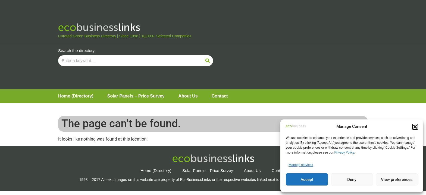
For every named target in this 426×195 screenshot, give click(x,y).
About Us (188, 96)
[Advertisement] (290, 45)
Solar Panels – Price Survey (136, 96)
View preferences (396, 179)
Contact (220, 96)
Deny (351, 179)
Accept (306, 179)
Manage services (301, 165)
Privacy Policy (344, 152)
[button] (415, 126)
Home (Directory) (75, 96)
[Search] (207, 60)
